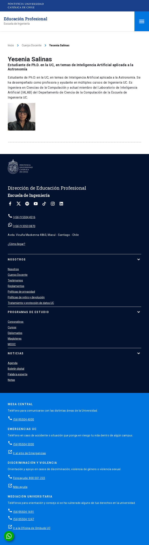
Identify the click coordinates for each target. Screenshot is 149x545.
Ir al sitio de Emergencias (29, 453)
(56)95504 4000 (23, 419)
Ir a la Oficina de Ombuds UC (31, 528)
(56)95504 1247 (23, 519)
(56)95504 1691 (23, 511)
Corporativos (15, 321)
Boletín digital (16, 368)
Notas (11, 380)
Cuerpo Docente (32, 45)
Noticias (16, 353)
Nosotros (17, 259)
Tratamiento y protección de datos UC (31, 303)
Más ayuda (20, 487)
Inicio (11, 45)
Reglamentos (16, 286)
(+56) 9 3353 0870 (24, 226)
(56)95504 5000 (23, 444)
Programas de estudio (28, 312)
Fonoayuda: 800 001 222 (29, 478)
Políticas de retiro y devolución (26, 297)
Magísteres (15, 338)
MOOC (12, 344)
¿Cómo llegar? (16, 244)
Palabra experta (17, 374)
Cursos (12, 327)
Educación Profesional (25, 19)
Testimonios (15, 280)
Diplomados (15, 333)
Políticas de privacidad (21, 291)
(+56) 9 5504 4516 (24, 217)
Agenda (12, 363)
